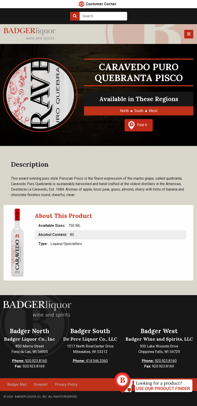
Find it (137, 125)
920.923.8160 (29, 361)
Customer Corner (101, 4)
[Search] (103, 16)
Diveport (40, 384)
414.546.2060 (90, 361)
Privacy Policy (66, 384)
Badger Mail (16, 384)
